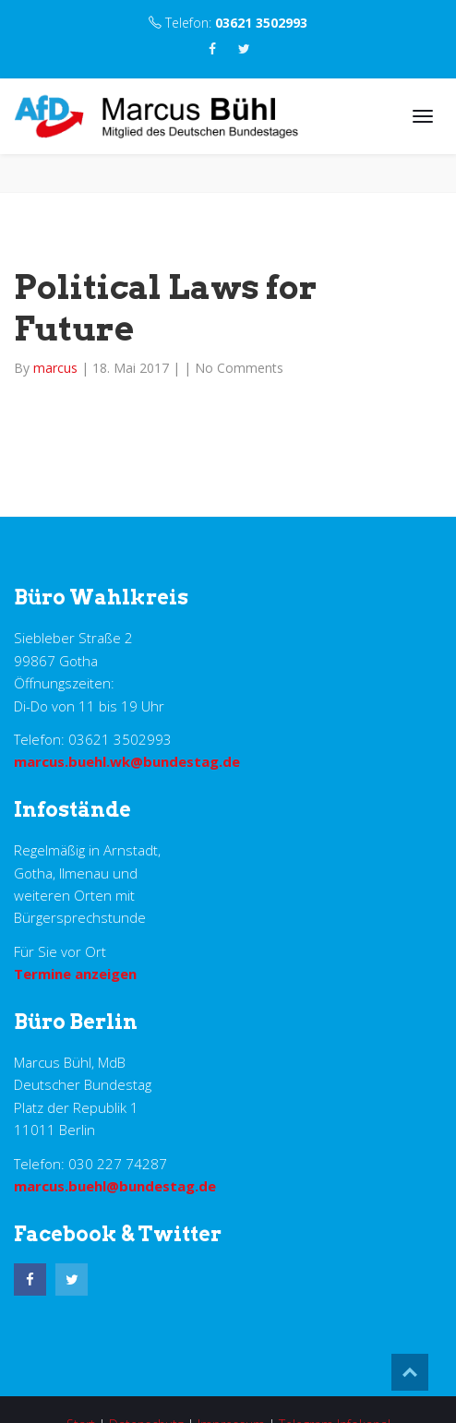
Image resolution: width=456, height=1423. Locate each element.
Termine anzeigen (75, 973)
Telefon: (228, 22)
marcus (57, 368)
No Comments (239, 368)
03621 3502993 (261, 22)
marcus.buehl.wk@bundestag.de (127, 761)
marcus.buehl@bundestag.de (115, 1186)
